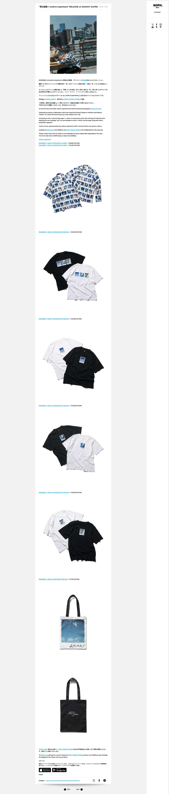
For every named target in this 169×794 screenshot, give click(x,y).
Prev (67, 789)
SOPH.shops (50, 130)
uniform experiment (45, 139)
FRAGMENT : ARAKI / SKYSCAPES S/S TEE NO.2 (54, 319)
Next (79, 789)
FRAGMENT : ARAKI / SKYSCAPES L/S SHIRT (53, 143)
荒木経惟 (84, 80)
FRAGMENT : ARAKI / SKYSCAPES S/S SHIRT (53, 145)
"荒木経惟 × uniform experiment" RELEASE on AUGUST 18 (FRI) (68, 7)
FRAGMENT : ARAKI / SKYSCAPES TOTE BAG (53, 579)
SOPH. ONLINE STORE (72, 99)
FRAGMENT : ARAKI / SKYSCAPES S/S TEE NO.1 (54, 232)
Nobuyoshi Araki (96, 109)
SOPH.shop (49, 99)
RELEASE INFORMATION (72, 780)
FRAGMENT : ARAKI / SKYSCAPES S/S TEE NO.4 (54, 492)
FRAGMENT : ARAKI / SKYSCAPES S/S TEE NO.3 (54, 405)
